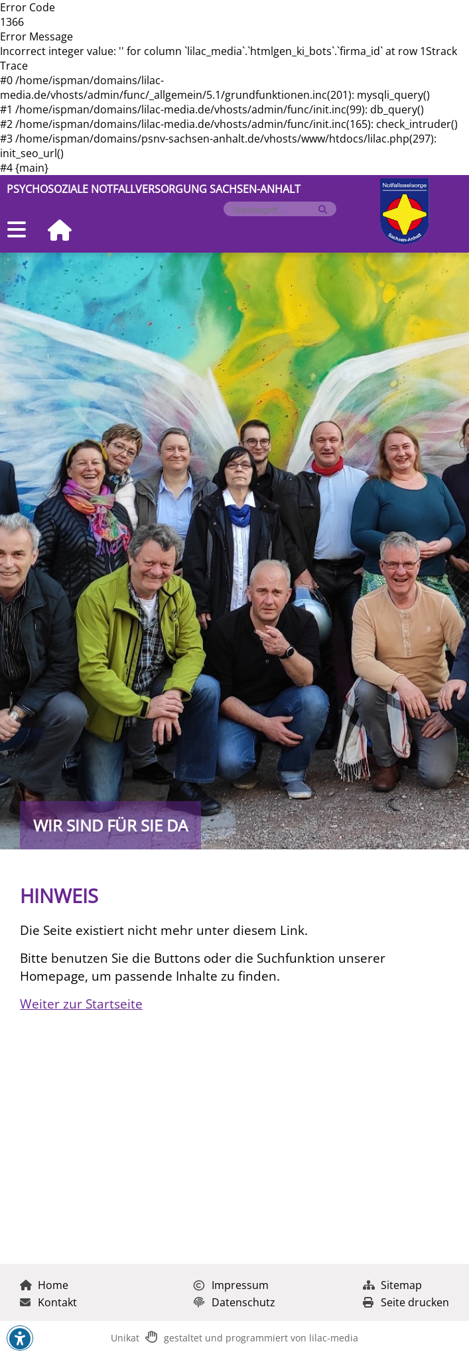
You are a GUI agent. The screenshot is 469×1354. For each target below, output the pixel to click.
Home (44, 1285)
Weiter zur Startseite (81, 1004)
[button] (20, 1338)
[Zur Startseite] (54, 231)
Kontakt (48, 1302)
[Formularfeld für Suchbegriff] (274, 210)
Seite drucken (406, 1302)
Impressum (231, 1285)
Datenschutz (234, 1302)
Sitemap (392, 1285)
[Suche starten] (322, 210)
